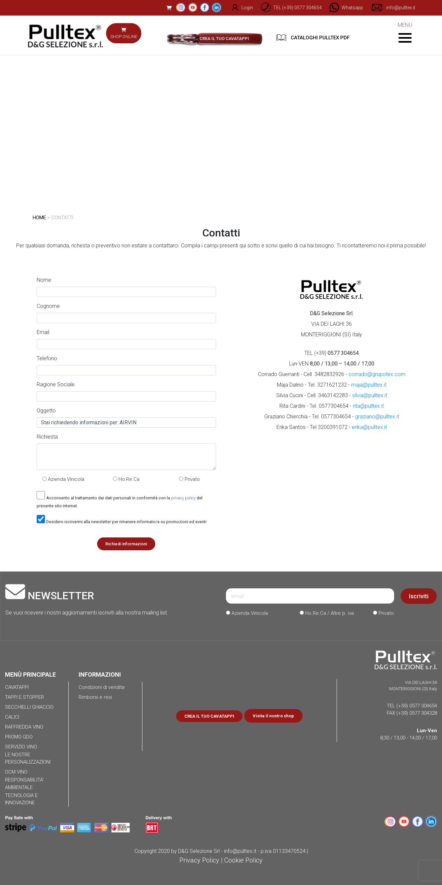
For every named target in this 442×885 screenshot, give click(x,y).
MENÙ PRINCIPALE (30, 674)
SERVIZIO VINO (21, 747)
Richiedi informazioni (126, 543)
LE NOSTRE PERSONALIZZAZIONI (28, 758)
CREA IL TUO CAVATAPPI (224, 38)
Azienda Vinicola (63, 479)
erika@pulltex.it (369, 427)
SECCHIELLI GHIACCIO (29, 707)
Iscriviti (418, 596)
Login (238, 7)
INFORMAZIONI (100, 674)
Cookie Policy (243, 860)
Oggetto (46, 410)
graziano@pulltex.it (377, 416)
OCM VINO (16, 772)
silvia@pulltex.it (369, 395)
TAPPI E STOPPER (24, 697)
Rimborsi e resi (95, 697)
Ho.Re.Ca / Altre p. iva (327, 613)
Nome (44, 280)
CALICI (12, 717)
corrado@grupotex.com (377, 374)
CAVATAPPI (17, 687)
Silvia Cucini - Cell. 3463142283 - (331, 395)
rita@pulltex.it (368, 406)
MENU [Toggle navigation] (405, 32)
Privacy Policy (199, 860)
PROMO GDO (19, 737)
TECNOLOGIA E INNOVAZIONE (21, 799)
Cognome (48, 306)
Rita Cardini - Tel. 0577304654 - (331, 406)
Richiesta (47, 437)
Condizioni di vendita (102, 687)
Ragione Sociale (56, 384)
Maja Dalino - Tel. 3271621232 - (332, 385)
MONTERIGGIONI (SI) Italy (331, 334)
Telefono (47, 358)
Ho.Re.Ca (126, 479)
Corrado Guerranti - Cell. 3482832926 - (331, 374)
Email (43, 332)
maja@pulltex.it (369, 385)
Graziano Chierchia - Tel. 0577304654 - (331, 416)
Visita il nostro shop (273, 715)
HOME (39, 218)
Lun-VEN (331, 363)
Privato (189, 479)
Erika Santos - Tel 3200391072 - (331, 427)
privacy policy (183, 497)
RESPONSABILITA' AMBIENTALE (24, 783)
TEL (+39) (331, 353)
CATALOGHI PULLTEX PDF (313, 37)
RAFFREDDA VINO (24, 727)
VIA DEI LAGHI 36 (331, 324)
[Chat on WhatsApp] (343, 7)
